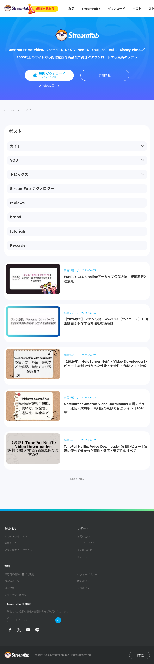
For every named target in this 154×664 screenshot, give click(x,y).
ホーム (9, 110)
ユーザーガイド (85, 543)
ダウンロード (116, 9)
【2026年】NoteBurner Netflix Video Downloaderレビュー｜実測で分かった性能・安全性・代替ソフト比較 (105, 363)
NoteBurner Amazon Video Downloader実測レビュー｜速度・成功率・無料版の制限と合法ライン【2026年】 (104, 408)
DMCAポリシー (13, 581)
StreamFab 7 (91, 9)
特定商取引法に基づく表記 (19, 574)
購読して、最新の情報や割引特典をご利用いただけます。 (39, 611)
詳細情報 (105, 75)
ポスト (137, 9)
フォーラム (83, 557)
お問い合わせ (84, 536)
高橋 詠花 (69, 270)
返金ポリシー (84, 588)
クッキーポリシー (87, 574)
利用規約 (9, 588)
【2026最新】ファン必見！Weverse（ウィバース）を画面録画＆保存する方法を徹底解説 (106, 321)
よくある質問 (84, 550)
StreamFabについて (16, 536)
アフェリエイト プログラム (19, 550)
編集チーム (10, 543)
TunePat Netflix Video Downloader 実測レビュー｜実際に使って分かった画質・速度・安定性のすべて (106, 448)
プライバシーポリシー (16, 594)
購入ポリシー (84, 581)
